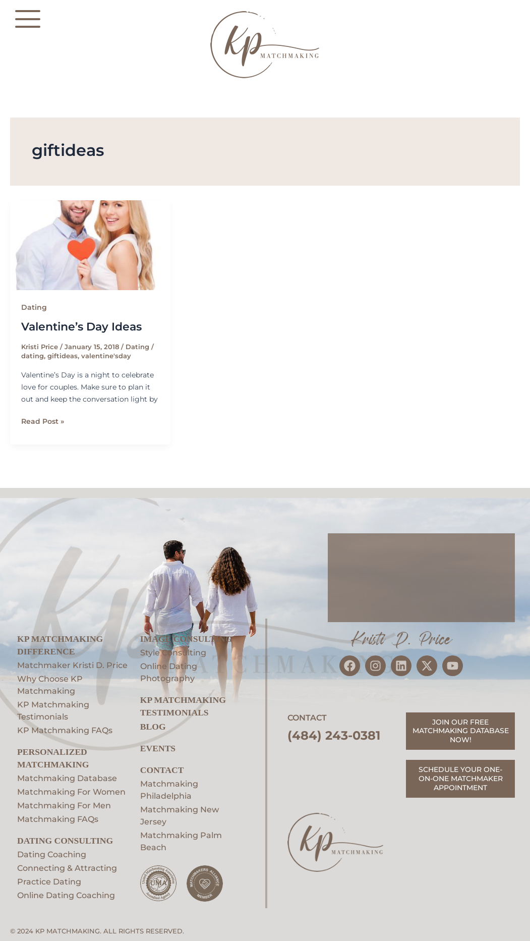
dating (32, 356)
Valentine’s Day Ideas (81, 327)
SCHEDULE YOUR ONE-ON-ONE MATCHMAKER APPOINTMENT (461, 778)
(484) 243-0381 (333, 735)
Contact (162, 770)
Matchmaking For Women (71, 792)
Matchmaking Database (67, 778)
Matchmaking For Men (64, 805)
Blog (153, 727)
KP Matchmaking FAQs (64, 730)
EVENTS (157, 748)
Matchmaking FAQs (57, 819)
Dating (34, 307)
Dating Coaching (51, 854)
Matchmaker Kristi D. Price (72, 665)
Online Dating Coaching (66, 895)
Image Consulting (186, 639)
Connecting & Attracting (67, 868)
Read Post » (42, 420)
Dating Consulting (65, 841)
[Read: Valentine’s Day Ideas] (90, 245)
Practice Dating (49, 882)
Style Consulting (173, 652)
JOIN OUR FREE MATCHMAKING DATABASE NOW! (461, 730)
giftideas (62, 356)
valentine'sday (106, 356)
